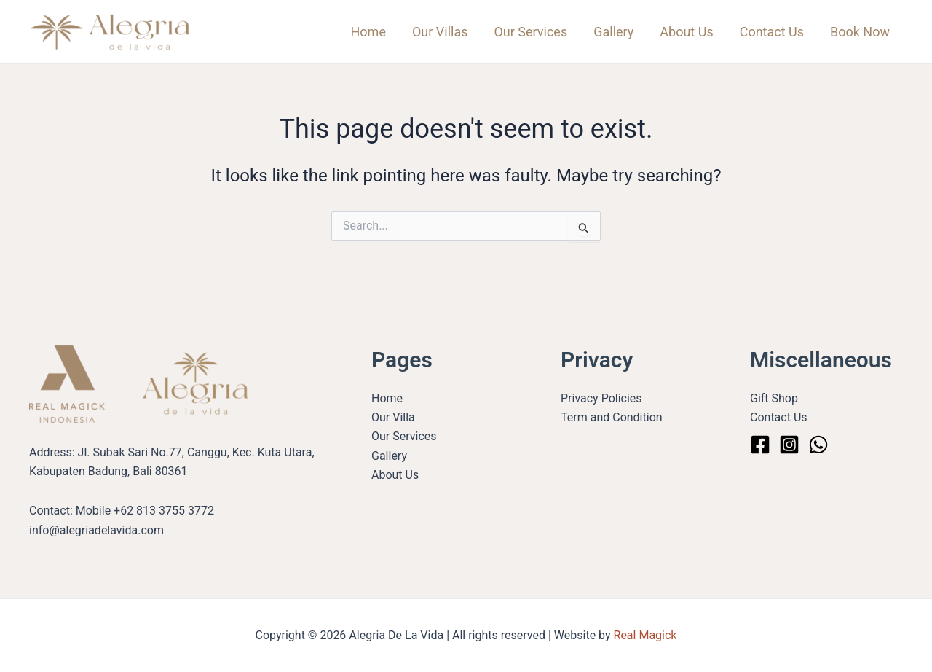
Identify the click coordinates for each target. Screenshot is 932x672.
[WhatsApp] (818, 444)
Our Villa (393, 417)
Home (368, 31)
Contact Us (772, 31)
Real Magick (645, 635)
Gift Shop (774, 398)
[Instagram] (789, 444)
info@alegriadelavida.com (96, 530)
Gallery (613, 31)
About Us (686, 31)
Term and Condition (612, 417)
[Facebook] (760, 444)
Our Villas (440, 31)
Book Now (860, 31)
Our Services (530, 31)
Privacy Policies (601, 398)
